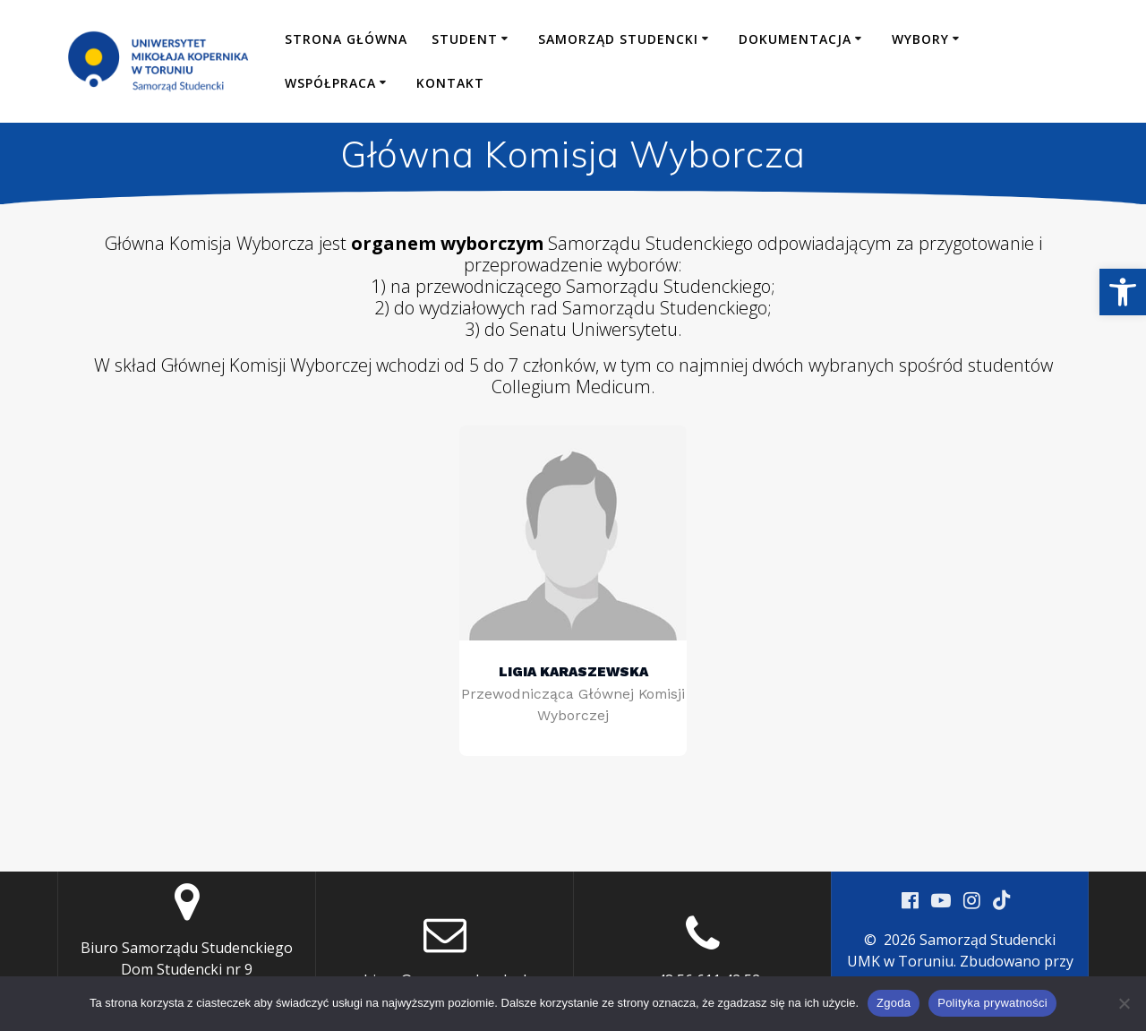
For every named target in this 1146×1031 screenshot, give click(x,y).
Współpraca (330, 82)
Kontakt (450, 82)
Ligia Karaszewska (573, 671)
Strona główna (346, 38)
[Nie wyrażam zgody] (1124, 1003)
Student (465, 38)
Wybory (920, 38)
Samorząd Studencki (618, 38)
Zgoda (894, 1003)
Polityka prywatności (992, 1003)
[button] (1122, 292)
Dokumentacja (795, 38)
